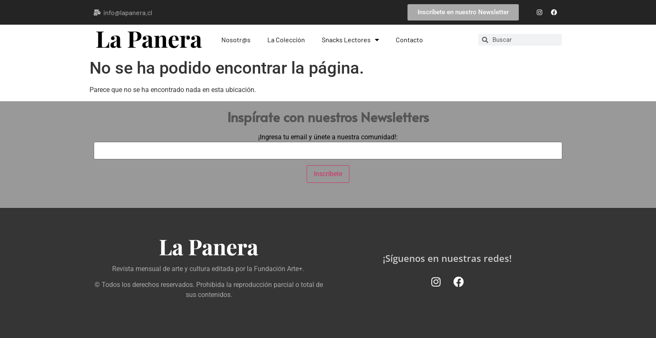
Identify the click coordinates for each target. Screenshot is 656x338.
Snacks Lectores (350, 39)
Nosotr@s (236, 40)
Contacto (409, 40)
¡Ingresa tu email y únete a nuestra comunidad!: (328, 137)
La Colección (286, 40)
